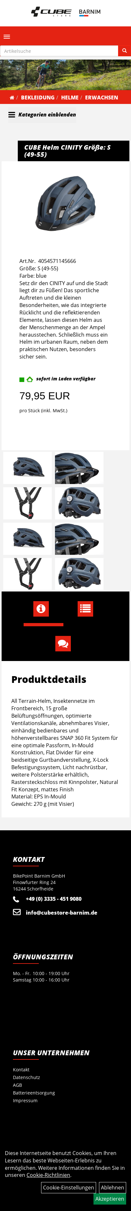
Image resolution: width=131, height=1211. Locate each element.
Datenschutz (26, 1077)
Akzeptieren (109, 1198)
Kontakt (21, 1070)
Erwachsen (101, 97)
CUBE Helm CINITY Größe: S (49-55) (67, 151)
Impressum (25, 1100)
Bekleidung (38, 97)
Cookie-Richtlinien (48, 1174)
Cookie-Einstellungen (68, 1187)
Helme (70, 97)
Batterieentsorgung (34, 1093)
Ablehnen (112, 1187)
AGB (17, 1085)
